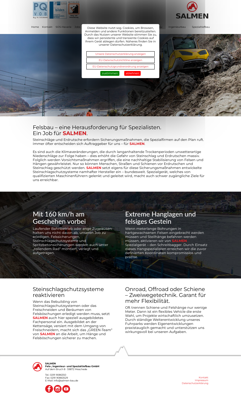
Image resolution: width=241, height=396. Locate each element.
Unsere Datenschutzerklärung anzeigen (120, 53)
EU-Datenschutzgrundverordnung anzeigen (120, 66)
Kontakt (47, 26)
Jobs (77, 26)
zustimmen (110, 73)
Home (35, 26)
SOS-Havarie (63, 26)
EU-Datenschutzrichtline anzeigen (120, 60)
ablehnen (132, 73)
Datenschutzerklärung (195, 383)
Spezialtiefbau (201, 26)
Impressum (201, 380)
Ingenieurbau (177, 26)
